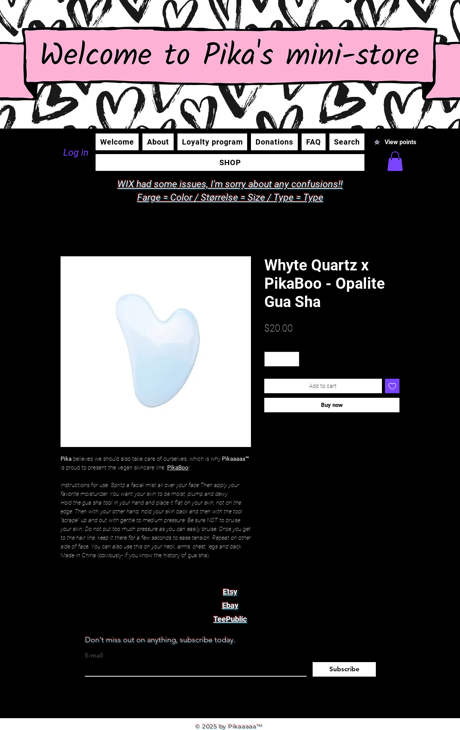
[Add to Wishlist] (392, 386)
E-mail (94, 655)
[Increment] (293, 359)
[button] (395, 161)
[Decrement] (270, 359)
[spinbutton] (282, 359)
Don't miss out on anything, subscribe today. (160, 639)
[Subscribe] (344, 669)
